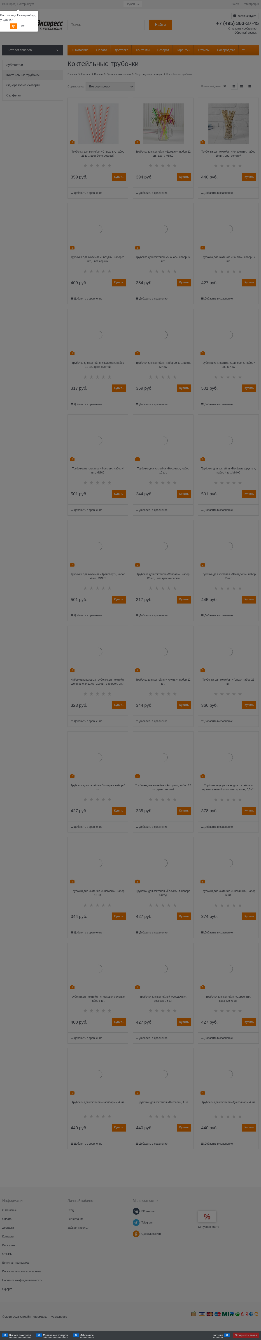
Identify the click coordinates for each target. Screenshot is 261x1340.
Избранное (87, 1335)
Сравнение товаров (55, 1335)
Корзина (218, 1335)
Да (13, 26)
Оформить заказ (246, 1335)
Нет (22, 26)
